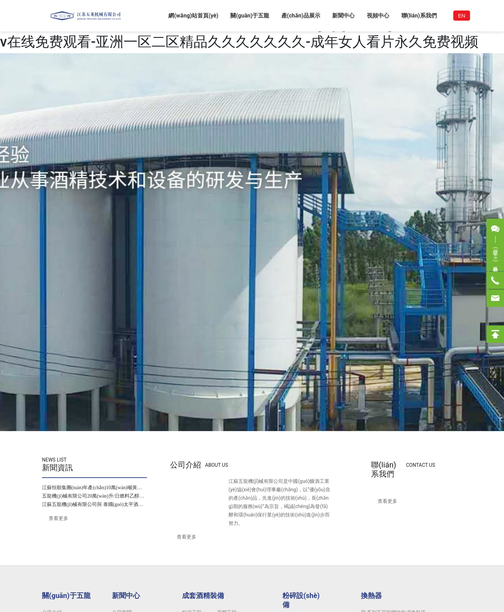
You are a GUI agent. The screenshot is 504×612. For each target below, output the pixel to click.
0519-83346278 (173, 561)
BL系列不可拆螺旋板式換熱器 (393, 486)
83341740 (121, 561)
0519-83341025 (109, 570)
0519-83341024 (91, 561)
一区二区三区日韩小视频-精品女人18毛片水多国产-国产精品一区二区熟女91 (83, 608)
